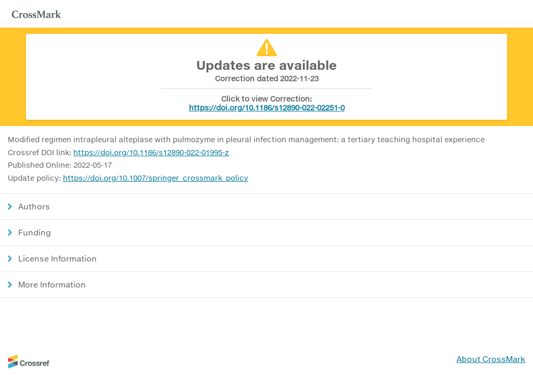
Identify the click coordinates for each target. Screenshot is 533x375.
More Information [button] (52, 284)
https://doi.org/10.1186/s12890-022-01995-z (151, 152)
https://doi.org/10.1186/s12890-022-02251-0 (267, 107)
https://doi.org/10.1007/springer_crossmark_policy (155, 177)
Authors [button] (34, 206)
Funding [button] (34, 232)
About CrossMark (490, 359)
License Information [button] (57, 258)
